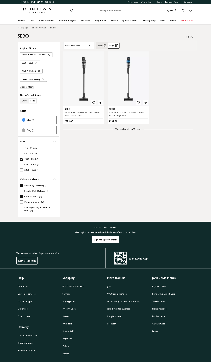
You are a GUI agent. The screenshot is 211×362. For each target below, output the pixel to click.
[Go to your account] (176, 10)
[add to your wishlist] (93, 102)
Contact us (23, 286)
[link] (38, 120)
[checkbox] (38, 148)
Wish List (67, 323)
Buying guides (68, 301)
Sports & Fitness (130, 20)
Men (32, 20)
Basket (65, 316)
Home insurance (159, 308)
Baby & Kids (100, 20)
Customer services (27, 293)
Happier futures (114, 316)
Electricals (85, 20)
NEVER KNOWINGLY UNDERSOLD (37, 2)
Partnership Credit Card (163, 293)
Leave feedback (27, 260)
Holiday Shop (149, 20)
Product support (26, 301)
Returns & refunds (26, 350)
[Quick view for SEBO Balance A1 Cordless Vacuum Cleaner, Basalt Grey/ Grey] (100, 102)
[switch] (38, 99)
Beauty (114, 20)
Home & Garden (46, 20)
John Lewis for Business (118, 308)
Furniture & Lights (67, 20)
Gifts (162, 20)
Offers (65, 346)
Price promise (24, 316)
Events (65, 353)
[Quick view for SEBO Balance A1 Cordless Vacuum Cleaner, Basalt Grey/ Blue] (145, 102)
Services (66, 293)
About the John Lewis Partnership (123, 301)
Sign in (170, 10)
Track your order (25, 342)
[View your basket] (190, 10)
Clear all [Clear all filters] (27, 86)
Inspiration (67, 338)
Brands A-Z (68, 331)
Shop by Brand (39, 27)
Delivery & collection (28, 335)
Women (21, 20)
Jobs (109, 286)
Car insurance (158, 323)
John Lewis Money (173, 2)
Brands (173, 20)
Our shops (23, 308)
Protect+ (111, 323)
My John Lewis (133, 2)
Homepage (23, 27)
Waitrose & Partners (117, 293)
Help (159, 2)
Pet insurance (158, 316)
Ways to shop (147, 2)
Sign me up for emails (105, 239)
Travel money (158, 301)
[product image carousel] (83, 78)
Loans (155, 331)
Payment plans (159, 286)
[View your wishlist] (182, 10)
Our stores (188, 2)
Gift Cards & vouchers (73, 286)
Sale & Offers (187, 20)
